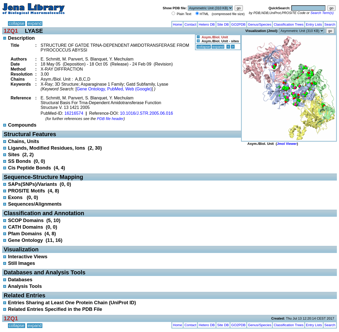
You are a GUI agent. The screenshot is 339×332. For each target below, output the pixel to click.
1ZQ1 (11, 30)
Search (329, 24)
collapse (16, 23)
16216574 (73, 113)
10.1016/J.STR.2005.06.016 (146, 113)
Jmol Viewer (287, 144)
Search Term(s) (322, 13)
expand (35, 23)
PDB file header (110, 119)
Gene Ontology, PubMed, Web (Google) (114, 89)
